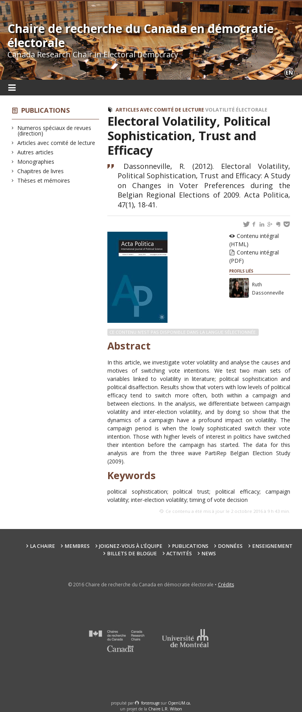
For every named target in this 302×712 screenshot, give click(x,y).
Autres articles (35, 152)
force (150, 703)
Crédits (226, 584)
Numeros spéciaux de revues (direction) (54, 130)
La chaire (42, 546)
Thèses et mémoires (44, 180)
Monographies (36, 161)
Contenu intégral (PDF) (254, 256)
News (208, 553)
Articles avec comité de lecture (56, 142)
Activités (179, 553)
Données (230, 546)
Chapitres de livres (41, 171)
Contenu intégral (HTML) (254, 240)
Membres (77, 546)
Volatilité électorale (236, 109)
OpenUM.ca (179, 703)
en (289, 72)
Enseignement (272, 546)
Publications (45, 110)
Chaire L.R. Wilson (165, 709)
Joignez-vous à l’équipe (130, 546)
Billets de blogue (132, 553)
